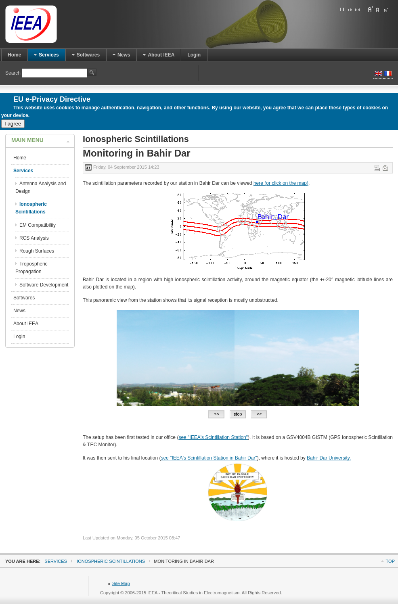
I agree (12, 124)
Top (390, 561)
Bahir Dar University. (329, 458)
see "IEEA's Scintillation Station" (213, 437)
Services (55, 561)
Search (13, 73)
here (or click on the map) (280, 183)
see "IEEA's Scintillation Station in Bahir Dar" (209, 458)
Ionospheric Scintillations (111, 561)
